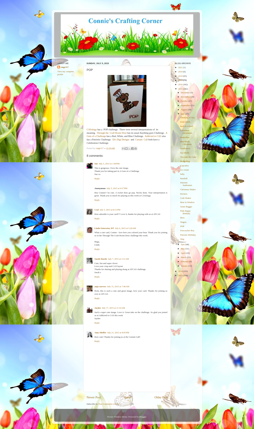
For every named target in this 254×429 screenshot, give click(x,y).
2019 (180, 71)
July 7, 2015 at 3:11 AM (118, 259)
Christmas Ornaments (186, 131)
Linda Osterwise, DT (104, 228)
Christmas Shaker (188, 189)
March (184, 257)
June (183, 244)
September (186, 105)
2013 (180, 275)
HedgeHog (185, 161)
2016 (180, 84)
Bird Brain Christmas (186, 142)
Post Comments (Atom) (108, 404)
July (183, 114)
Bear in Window (187, 202)
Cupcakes (184, 165)
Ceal (96, 209)
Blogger (142, 417)
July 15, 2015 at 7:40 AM (118, 286)
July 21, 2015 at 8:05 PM (118, 332)
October (184, 101)
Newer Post (94, 397)
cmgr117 (65, 67)
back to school (186, 126)
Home (127, 397)
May (183, 248)
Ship (182, 239)
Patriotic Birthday (188, 235)
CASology (92, 129)
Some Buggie (186, 206)
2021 (180, 67)
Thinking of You (187, 117)
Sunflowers (185, 148)
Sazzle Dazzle (100, 259)
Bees (182, 217)
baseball (183, 178)
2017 (180, 80)
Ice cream (184, 170)
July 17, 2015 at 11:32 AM (113, 308)
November (185, 97)
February (185, 261)
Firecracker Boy (187, 230)
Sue (96, 163)
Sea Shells (184, 153)
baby (182, 174)
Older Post (161, 397)
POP (182, 226)
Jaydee (97, 308)
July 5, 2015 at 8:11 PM (110, 209)
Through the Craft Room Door (112, 133)
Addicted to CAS (153, 136)
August (184, 109)
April (183, 253)
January (184, 266)
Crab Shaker (185, 198)
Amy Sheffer (100, 332)
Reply (97, 178)
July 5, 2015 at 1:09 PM (109, 163)
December (185, 92)
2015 (180, 89)
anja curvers (100, 286)
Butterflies (185, 137)
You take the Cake (188, 157)
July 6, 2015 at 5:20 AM (125, 228)
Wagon (183, 222)
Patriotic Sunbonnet (186, 183)
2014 (180, 271)
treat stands (185, 122)
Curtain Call (141, 139)
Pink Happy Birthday (185, 212)
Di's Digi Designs (120, 139)
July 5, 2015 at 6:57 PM (117, 188)
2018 (180, 76)
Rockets (183, 194)
